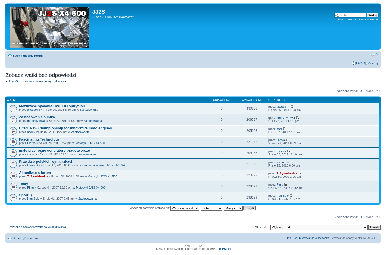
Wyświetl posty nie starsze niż (164, 207)
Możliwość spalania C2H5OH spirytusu (52, 106)
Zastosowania (89, 109)
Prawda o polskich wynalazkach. (46, 162)
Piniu (30, 187)
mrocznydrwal (36, 120)
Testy (23, 184)
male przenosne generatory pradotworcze (54, 150)
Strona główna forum (28, 55)
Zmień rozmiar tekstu (374, 54)
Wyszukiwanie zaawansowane (358, 19)
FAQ (359, 63)
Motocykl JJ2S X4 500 (90, 143)
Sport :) (25, 195)
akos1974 (33, 109)
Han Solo (33, 198)
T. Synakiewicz (37, 176)
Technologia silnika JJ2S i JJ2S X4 (102, 165)
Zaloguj (373, 63)
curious (32, 154)
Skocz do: (261, 227)
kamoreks (33, 165)
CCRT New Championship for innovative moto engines (65, 128)
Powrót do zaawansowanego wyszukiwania (37, 81)
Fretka (31, 143)
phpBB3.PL (225, 248)
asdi (30, 131)
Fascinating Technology (39, 139)
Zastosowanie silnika (37, 117)
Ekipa (287, 238)
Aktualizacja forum (35, 173)
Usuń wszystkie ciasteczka (311, 238)
